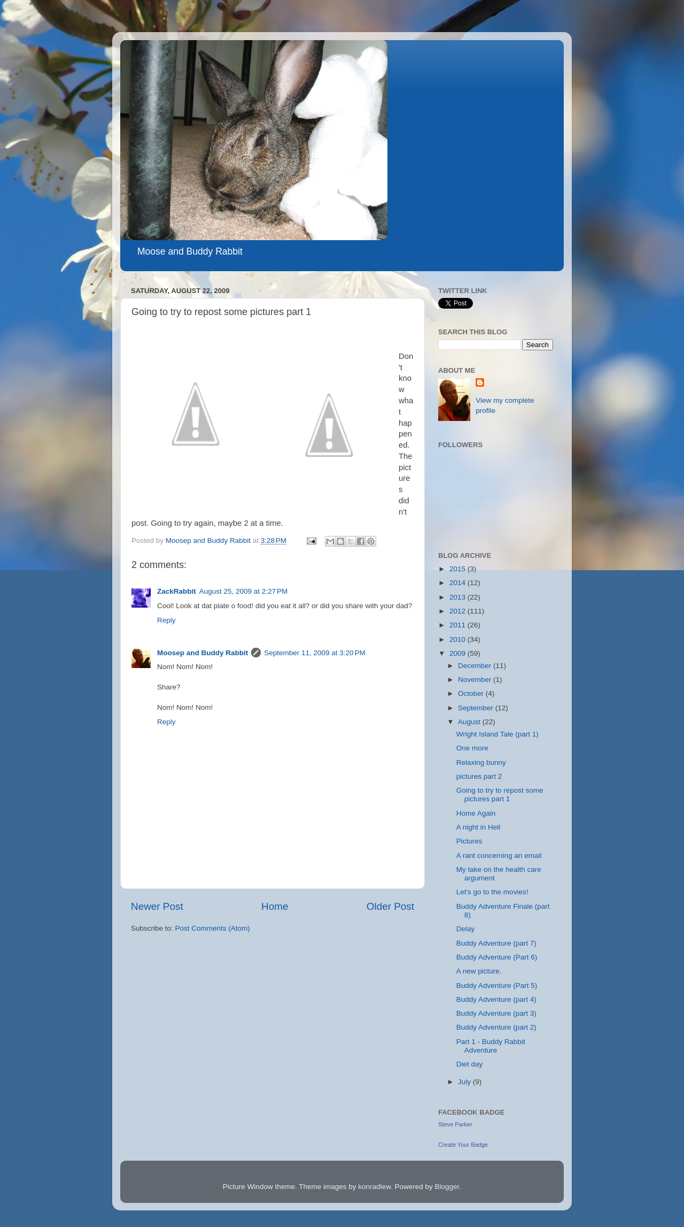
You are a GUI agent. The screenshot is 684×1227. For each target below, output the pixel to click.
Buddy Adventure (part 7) (496, 943)
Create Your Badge (463, 1144)
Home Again (476, 813)
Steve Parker (455, 1124)
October (472, 693)
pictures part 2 (479, 776)
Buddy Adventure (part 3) (496, 1013)
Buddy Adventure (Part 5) (497, 985)
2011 (458, 625)
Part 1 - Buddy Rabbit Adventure (490, 1046)
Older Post (390, 906)
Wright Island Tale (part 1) (497, 734)
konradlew (374, 1187)
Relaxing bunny (481, 762)
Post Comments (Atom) (212, 928)
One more (472, 748)
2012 (458, 611)
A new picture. (479, 971)
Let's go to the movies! (492, 892)
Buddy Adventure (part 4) (496, 999)
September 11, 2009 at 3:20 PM (315, 653)
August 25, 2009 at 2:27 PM (243, 591)
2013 (458, 597)
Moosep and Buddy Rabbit (202, 653)
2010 (458, 639)
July (465, 1082)
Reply (166, 620)
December (475, 666)
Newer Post (157, 906)
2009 (458, 653)
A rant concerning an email (499, 856)
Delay (465, 929)
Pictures (469, 841)
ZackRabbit (176, 591)
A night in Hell (478, 827)
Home (274, 906)
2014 (458, 583)
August (470, 722)
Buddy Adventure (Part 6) (497, 957)
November (475, 680)
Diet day (469, 1064)
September (476, 708)
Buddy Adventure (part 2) (496, 1027)
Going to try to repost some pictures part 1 (499, 794)
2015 (458, 569)
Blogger (447, 1187)
